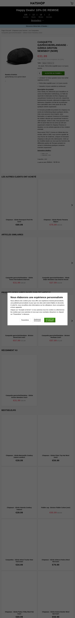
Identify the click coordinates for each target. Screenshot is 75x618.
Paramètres (25, 320)
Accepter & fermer (50, 320)
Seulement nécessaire (37, 320)
